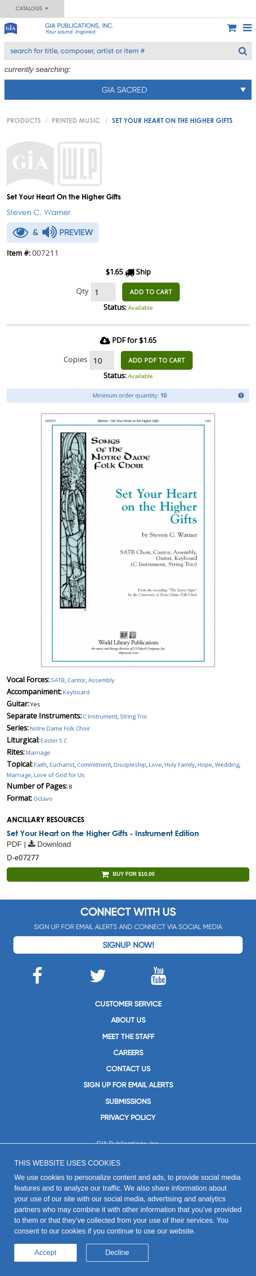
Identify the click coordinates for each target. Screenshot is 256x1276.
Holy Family (180, 765)
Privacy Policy (128, 1117)
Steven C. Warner (38, 212)
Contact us (128, 1069)
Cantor (76, 680)
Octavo (43, 798)
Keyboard (76, 692)
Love (155, 765)
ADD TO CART (151, 291)
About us (128, 1020)
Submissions (128, 1101)
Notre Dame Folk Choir (60, 728)
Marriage (38, 752)
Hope (205, 765)
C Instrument (100, 716)
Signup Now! (128, 945)
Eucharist (62, 765)
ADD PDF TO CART (156, 360)
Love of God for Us (59, 775)
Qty (82, 291)
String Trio (133, 716)
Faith (40, 765)
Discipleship (130, 765)
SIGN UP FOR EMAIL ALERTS (128, 1085)
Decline (117, 1252)
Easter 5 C (54, 740)
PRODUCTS (24, 120)
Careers (128, 1052)
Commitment (94, 765)
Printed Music (76, 120)
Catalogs (32, 8)
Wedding (227, 765)
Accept (46, 1252)
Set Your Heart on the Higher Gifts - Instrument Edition (103, 833)
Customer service (128, 1004)
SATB (58, 680)
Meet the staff (128, 1036)
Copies (75, 359)
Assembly (101, 680)
